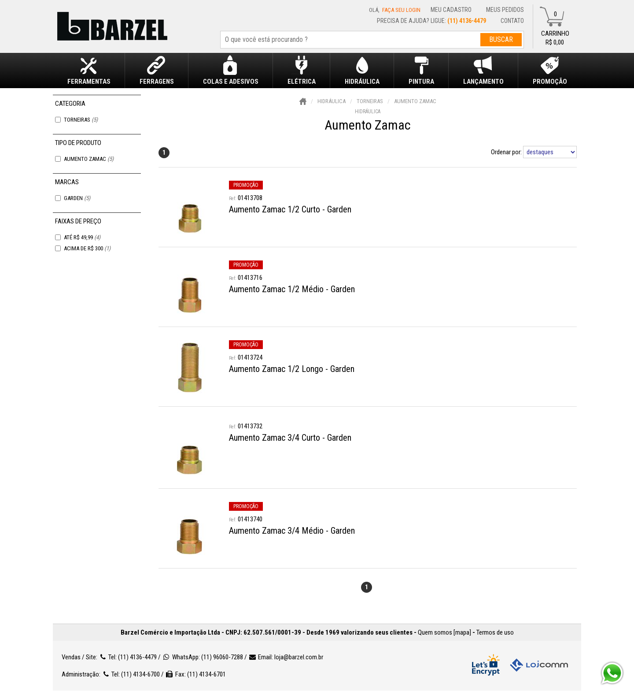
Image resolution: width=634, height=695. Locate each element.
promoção (245, 185)
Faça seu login (401, 10)
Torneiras (81, 119)
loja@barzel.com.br (298, 657)
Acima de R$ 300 (87, 248)
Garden (77, 198)
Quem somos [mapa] (444, 632)
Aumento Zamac (89, 159)
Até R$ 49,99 (82, 237)
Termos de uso (495, 632)
